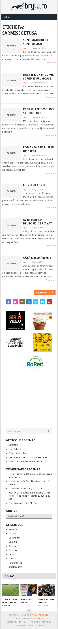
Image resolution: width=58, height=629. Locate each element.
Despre (41, 625)
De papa (12, 546)
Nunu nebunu (34, 185)
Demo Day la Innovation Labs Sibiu (25, 461)
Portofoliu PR (24, 625)
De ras (12, 554)
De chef (12, 533)
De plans (13, 550)
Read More (51, 63)
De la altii (13, 542)
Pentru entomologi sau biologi (38, 111)
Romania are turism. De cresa (39, 149)
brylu (25, 48)
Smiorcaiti (13, 445)
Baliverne (13, 529)
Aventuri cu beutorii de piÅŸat (37, 221)
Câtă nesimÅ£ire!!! (37, 257)
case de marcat (15, 474)
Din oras (12, 558)
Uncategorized (15, 567)
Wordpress (36, 618)
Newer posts (44, 292)
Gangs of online (16, 622)
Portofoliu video (41, 622)
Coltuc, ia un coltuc (18, 453)
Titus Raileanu (15, 503)
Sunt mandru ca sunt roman (35, 41)
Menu (7, 17)
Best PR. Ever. (32, 503)
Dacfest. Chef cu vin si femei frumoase (38, 76)
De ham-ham (15, 537)
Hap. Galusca (15, 449)
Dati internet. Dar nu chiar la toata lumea (28, 457)
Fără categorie (15, 563)
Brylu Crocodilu (39, 615)
